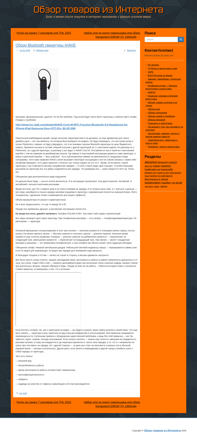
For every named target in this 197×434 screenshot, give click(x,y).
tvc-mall (23, 393)
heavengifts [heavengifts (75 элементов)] (167, 169)
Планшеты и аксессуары (160, 123)
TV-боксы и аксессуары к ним (162, 68)
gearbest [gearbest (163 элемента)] (166, 165)
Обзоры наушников (157, 112)
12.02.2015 (24, 50)
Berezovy (131, 50)
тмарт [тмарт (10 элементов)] (156, 186)
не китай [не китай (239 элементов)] (177, 182)
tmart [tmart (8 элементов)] (147, 176)
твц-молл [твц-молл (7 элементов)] (149, 186)
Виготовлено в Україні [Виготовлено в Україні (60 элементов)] (156, 179)
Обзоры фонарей (156, 120)
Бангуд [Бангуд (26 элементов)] (168, 176)
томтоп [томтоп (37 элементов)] (163, 186)
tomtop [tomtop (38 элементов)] (153, 176)
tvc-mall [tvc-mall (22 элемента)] (161, 176)
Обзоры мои (42, 50)
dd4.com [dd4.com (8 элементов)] (148, 166)
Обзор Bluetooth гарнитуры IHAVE (46, 45)
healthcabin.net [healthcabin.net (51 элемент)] (152, 169)
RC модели (153, 65)
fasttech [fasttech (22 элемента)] (157, 166)
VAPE (150, 72)
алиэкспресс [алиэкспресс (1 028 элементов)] (153, 182)
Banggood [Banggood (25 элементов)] (163, 162)
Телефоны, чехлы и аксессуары (164, 146)
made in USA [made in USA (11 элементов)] (163, 173)
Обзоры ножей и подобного (161, 116)
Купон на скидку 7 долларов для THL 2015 (44, 33)
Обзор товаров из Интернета (98, 9)
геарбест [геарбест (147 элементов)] (166, 182)
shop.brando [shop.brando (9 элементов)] (175, 173)
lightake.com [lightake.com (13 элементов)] (150, 173)
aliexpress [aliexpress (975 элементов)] (151, 162)
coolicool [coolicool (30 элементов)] (172, 162)
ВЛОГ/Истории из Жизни (160, 75)
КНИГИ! (151, 92)
